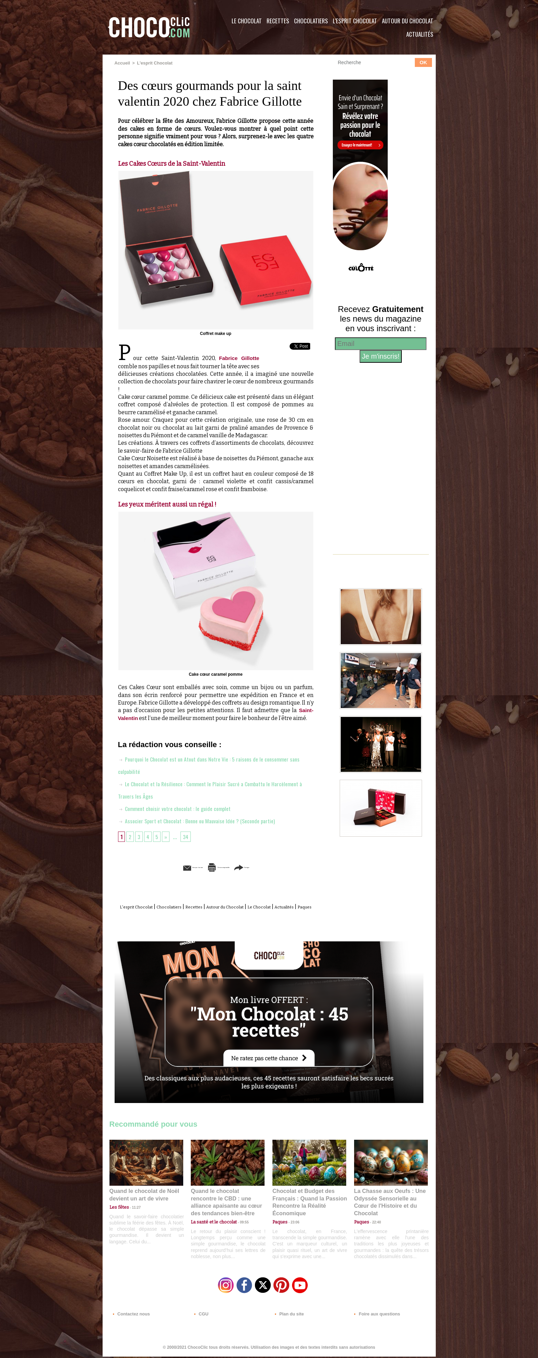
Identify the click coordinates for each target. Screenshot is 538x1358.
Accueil (122, 62)
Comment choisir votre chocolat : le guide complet (180, 807)
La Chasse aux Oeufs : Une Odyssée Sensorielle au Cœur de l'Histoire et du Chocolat (388, 1204)
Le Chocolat (247, 20)
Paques (232, 913)
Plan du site (288, 1316)
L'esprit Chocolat (355, 20)
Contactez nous (130, 1316)
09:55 (239, 1219)
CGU (200, 1316)
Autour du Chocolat (407, 20)
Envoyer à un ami (163, 866)
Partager (279, 866)
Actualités (419, 34)
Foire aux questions (374, 1316)
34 (188, 836)
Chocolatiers (311, 20)
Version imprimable (226, 866)
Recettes (278, 20)
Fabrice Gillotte (238, 358)
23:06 (292, 1226)
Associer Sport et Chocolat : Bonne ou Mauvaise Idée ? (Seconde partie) (204, 820)
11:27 (132, 1213)
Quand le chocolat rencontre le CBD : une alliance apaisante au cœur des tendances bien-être (227, 1204)
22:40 (374, 1219)
